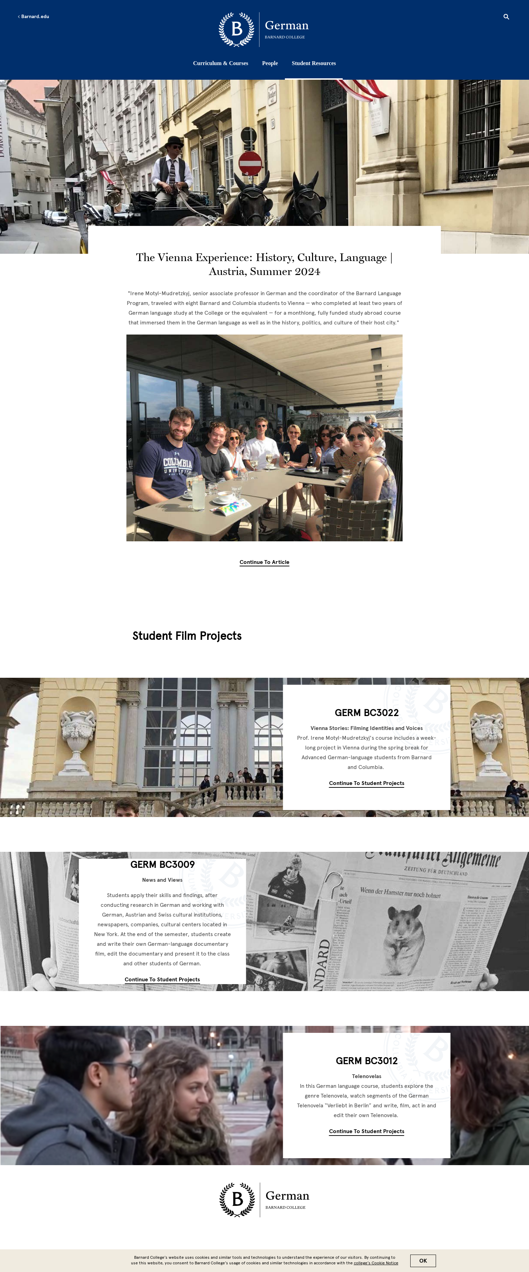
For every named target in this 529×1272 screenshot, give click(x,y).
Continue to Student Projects (366, 783)
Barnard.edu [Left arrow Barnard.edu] (33, 16)
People (270, 63)
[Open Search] (506, 18)
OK (423, 1260)
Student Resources (314, 63)
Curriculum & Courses (220, 63)
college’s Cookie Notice (376, 1263)
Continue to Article (264, 562)
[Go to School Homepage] (266, 29)
